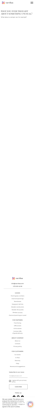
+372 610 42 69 (17, 286)
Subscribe (18, 386)
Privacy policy (17, 346)
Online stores (17, 328)
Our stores (17, 354)
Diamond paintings (17, 298)
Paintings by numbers (17, 296)
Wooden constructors (17, 307)
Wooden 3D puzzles (17, 309)
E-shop (17, 357)
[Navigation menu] (32, 3)
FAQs (17, 363)
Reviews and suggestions (17, 366)
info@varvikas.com (17, 283)
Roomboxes (17, 301)
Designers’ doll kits (17, 304)
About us (17, 341)
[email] (18, 376)
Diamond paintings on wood (17, 315)
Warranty (17, 360)
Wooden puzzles (17, 312)
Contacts (17, 343)
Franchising (17, 323)
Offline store (17, 325)
